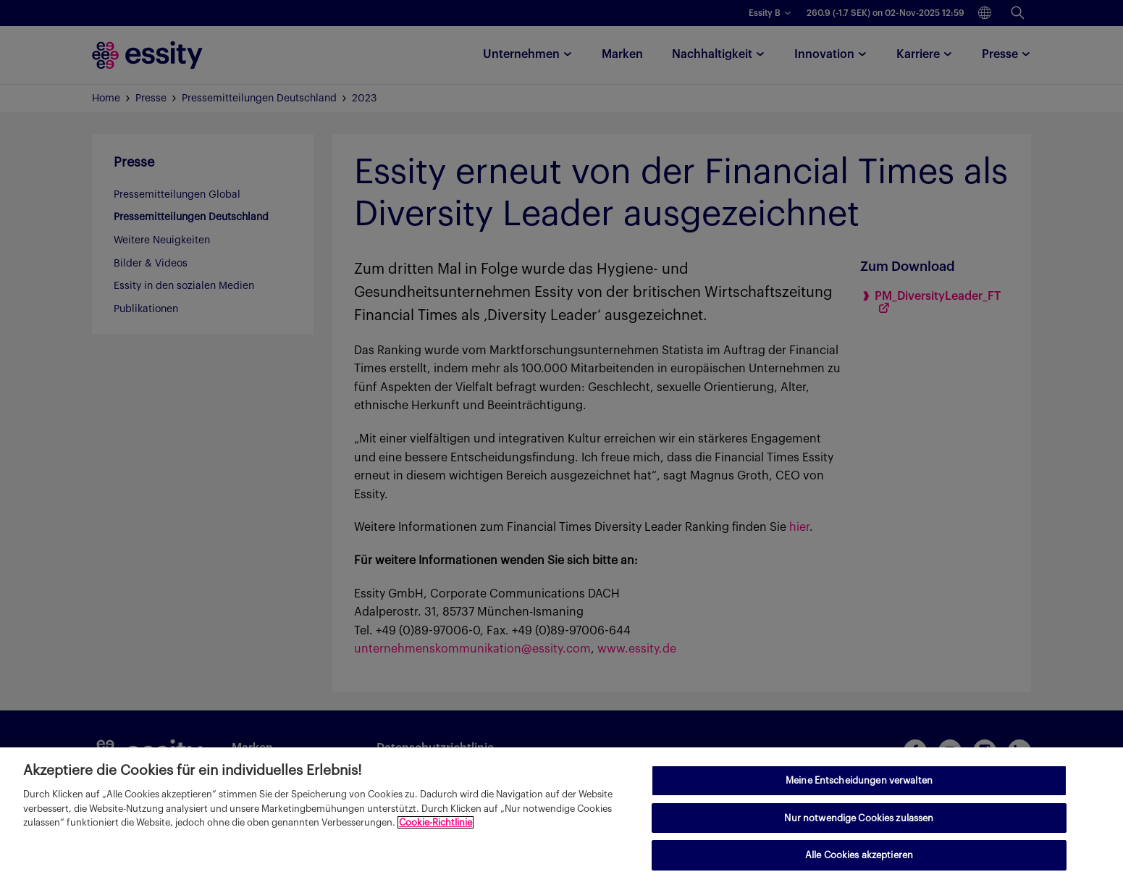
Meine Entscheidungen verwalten (859, 780)
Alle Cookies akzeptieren (859, 855)
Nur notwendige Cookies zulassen (858, 818)
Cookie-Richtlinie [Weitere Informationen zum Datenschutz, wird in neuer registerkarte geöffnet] (435, 822)
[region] (561, 816)
